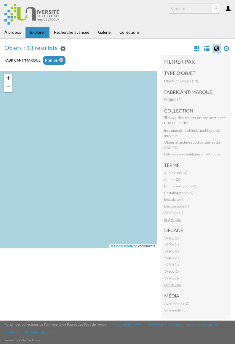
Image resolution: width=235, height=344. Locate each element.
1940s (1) (171, 258)
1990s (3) (171, 278)
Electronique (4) (176, 206)
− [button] (8, 87)
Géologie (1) (173, 213)
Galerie (104, 32)
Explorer (37, 32)
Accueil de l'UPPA (128, 324)
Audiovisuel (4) (175, 173)
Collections (129, 32)
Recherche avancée (71, 32)
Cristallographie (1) (178, 193)
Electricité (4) (174, 199)
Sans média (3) (175, 310)
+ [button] (8, 78)
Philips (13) (172, 100)
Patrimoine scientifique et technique (192, 154)
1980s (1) (171, 271)
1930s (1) (171, 251)
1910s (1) (171, 238)
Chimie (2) (172, 179)
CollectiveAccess (29, 340)
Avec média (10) (176, 304)
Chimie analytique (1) (180, 186)
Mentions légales (37, 332)
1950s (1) (171, 265)
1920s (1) (171, 245)
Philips (54, 60)
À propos (12, 32)
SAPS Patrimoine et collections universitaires (183, 324)
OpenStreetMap (125, 246)
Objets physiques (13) (181, 81)
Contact (10, 332)
